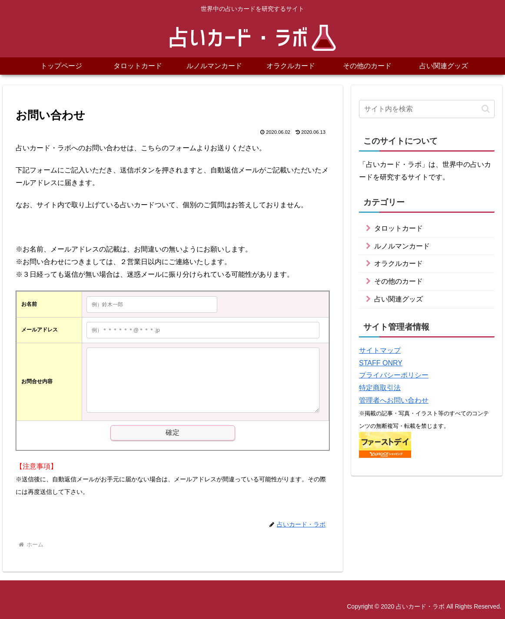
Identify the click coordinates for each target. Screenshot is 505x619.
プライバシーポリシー (394, 375)
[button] (485, 109)
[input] (427, 109)
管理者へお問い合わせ (394, 400)
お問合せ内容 (37, 381)
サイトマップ (380, 350)
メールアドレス (39, 330)
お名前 (29, 304)
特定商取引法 (380, 387)
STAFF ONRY (380, 363)
